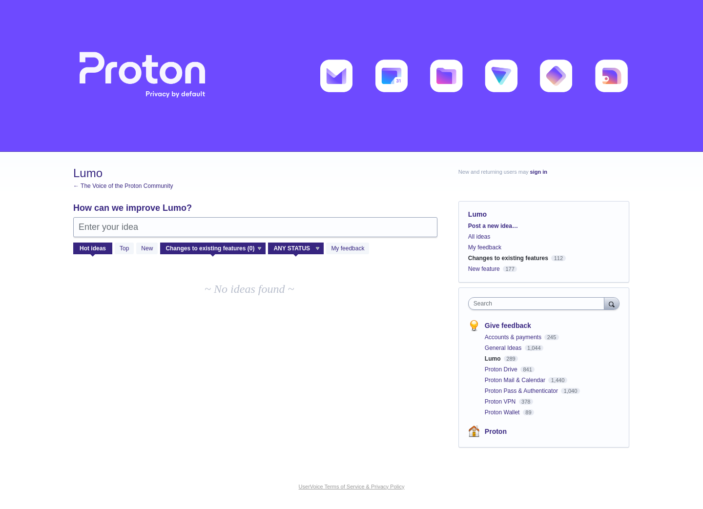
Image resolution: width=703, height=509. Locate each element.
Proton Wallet (503, 412)
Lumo (493, 358)
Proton (496, 431)
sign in (538, 172)
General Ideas (504, 348)
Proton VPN (501, 401)
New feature (484, 268)
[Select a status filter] (296, 248)
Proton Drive (502, 369)
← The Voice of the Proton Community (123, 186)
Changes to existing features (508, 258)
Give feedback (508, 325)
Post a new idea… (493, 226)
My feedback (347, 248)
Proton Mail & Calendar (516, 380)
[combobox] (538, 303)
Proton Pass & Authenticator (522, 390)
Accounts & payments (514, 337)
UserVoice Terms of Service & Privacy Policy (352, 486)
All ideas (479, 236)
